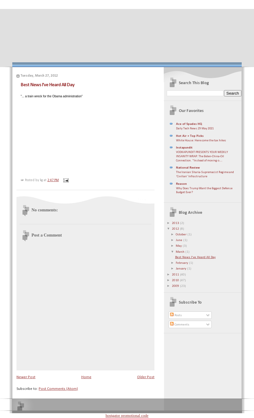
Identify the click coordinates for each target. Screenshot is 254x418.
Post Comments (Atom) (58, 389)
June (179, 240)
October (181, 234)
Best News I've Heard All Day (47, 84)
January (181, 268)
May (179, 246)
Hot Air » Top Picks (190, 136)
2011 (176, 274)
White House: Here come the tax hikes (201, 140)
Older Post (145, 377)
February (182, 263)
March (180, 252)
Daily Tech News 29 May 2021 (195, 128)
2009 (176, 286)
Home (86, 377)
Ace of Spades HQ (189, 124)
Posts (176, 315)
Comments (179, 324)
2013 (176, 223)
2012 (176, 229)
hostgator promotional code (127, 415)
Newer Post (25, 377)
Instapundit (184, 147)
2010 (176, 280)
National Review (188, 167)
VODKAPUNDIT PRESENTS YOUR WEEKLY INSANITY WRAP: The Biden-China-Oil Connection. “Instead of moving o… (202, 156)
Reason (181, 184)
